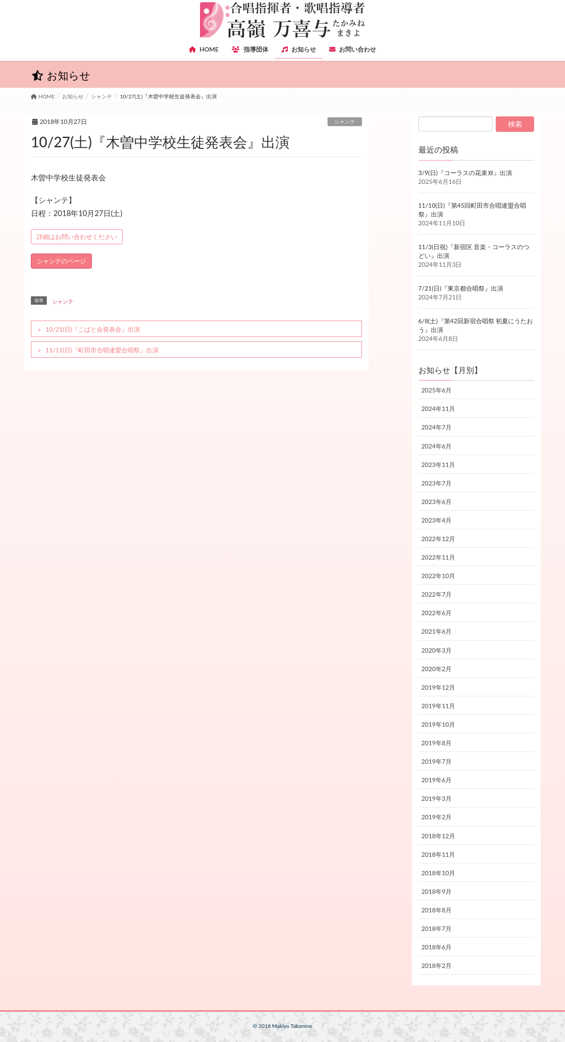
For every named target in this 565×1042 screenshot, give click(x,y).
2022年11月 (439, 557)
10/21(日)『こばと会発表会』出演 (92, 329)
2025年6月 (437, 390)
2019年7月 (437, 761)
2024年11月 (439, 408)
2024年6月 (437, 446)
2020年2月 (437, 668)
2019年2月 (437, 817)
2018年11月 (439, 854)
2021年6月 (437, 631)
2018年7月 (437, 928)
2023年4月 (437, 520)
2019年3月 (437, 798)
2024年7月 (437, 427)
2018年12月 (439, 836)
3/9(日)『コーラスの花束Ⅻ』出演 (465, 172)
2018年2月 (437, 965)
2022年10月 (439, 575)
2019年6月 (437, 780)
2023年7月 (437, 483)
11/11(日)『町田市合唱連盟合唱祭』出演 (101, 350)
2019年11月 (439, 706)
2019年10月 (439, 724)
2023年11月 (439, 464)
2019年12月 (439, 687)
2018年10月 (439, 873)
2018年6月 (437, 947)
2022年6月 (437, 612)
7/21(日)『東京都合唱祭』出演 (460, 288)
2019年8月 (437, 743)
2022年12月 (439, 538)
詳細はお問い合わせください (77, 236)
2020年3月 (437, 650)
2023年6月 (437, 501)
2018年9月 (437, 891)
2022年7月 (437, 594)
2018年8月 (437, 910)
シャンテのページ (61, 261)
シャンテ (344, 121)
